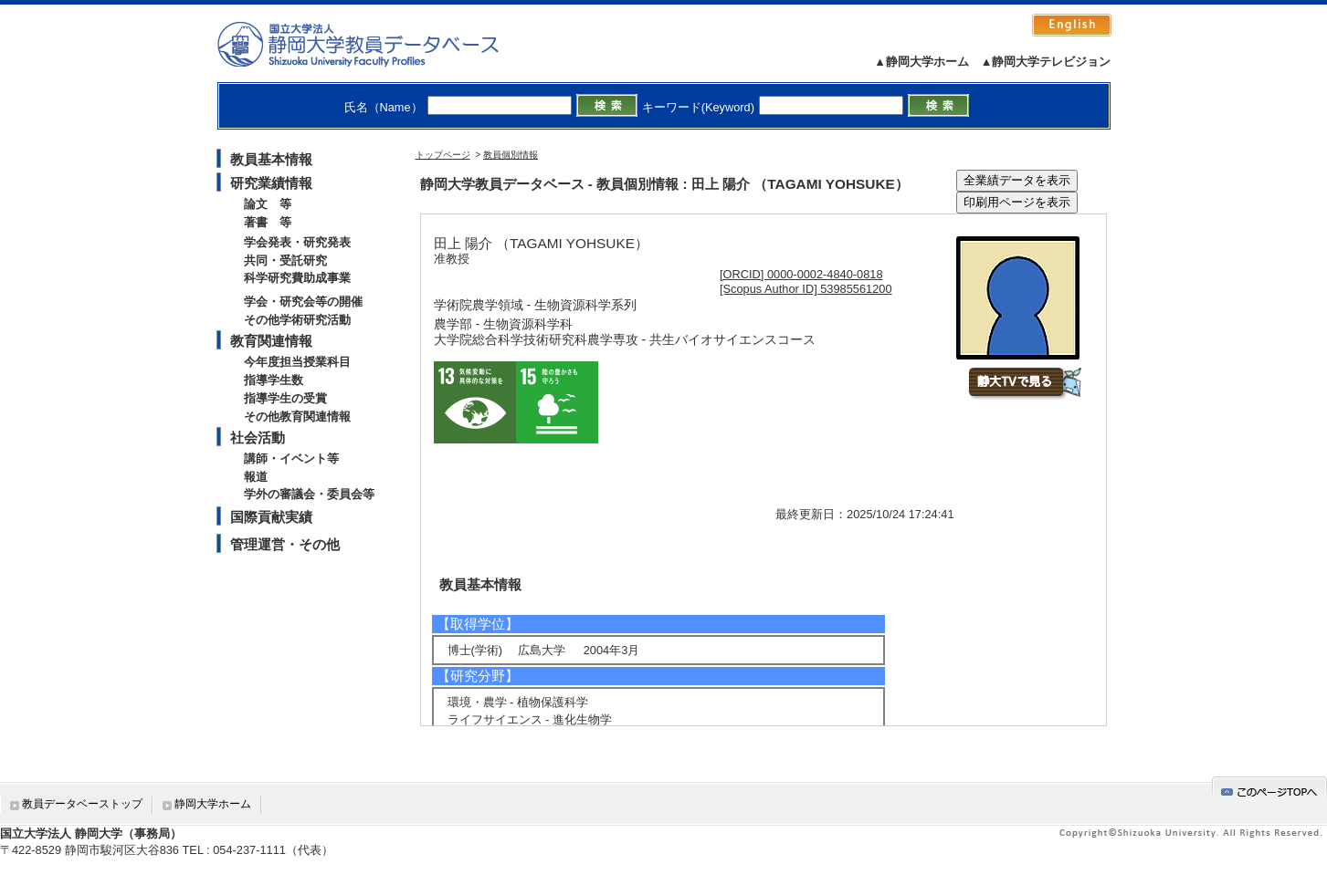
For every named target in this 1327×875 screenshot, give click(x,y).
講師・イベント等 (291, 458)
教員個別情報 (510, 155)
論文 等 (267, 204)
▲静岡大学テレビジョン (1046, 61)
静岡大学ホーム (212, 803)
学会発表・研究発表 (297, 242)
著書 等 (267, 222)
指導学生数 (273, 380)
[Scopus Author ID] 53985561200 (806, 289)
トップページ (443, 155)
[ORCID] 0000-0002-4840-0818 (801, 274)
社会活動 (257, 437)
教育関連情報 (271, 341)
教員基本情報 (271, 159)
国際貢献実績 (271, 517)
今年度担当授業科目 (297, 362)
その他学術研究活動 (297, 320)
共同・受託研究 (285, 260)
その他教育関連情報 (297, 416)
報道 (256, 477)
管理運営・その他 (285, 544)
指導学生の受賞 (285, 398)
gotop (1269, 788)
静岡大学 (376, 44)
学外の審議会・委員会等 (309, 494)
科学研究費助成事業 (297, 278)
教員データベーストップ (82, 803)
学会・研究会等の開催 (303, 301)
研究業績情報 (271, 183)
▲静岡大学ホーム (921, 61)
